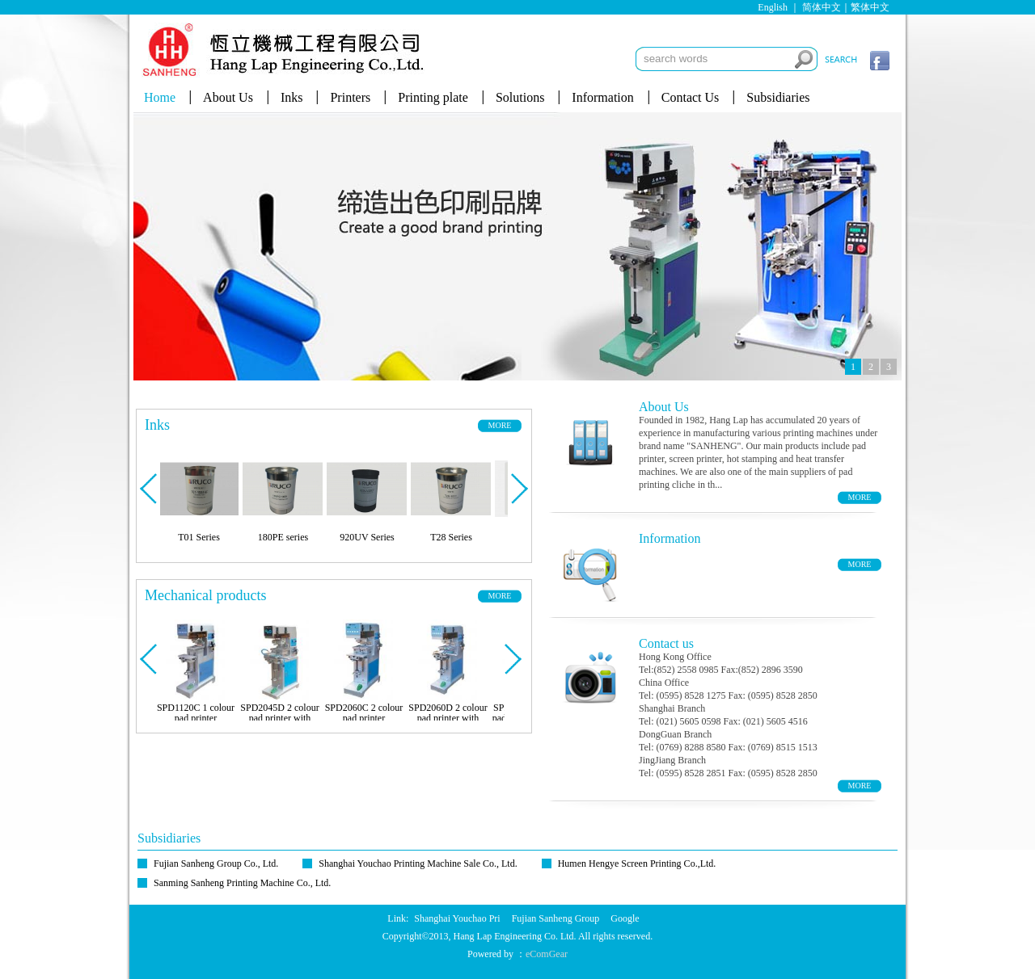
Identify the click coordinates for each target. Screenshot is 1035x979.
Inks (292, 97)
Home (159, 97)
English (773, 7)
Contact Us (690, 97)
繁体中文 (870, 7)
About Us (228, 97)
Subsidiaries (777, 97)
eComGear (547, 954)
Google (624, 918)
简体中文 (821, 7)
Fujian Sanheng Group (556, 918)
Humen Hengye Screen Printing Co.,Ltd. (637, 863)
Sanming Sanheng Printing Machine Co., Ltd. (242, 883)
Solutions (520, 97)
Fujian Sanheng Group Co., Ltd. (216, 863)
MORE (500, 425)
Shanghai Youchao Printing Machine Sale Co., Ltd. (418, 863)
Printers (350, 97)
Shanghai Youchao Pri (457, 918)
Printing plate (433, 97)
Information (602, 97)
